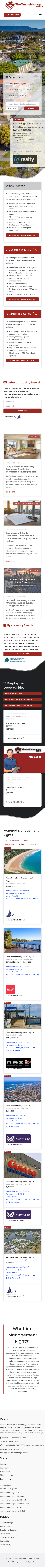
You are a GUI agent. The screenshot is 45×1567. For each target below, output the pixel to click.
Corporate (32, 844)
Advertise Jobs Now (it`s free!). (18, 700)
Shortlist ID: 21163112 (15, 1069)
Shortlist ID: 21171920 (15, 738)
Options (10, 108)
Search (30, 108)
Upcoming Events (18, 625)
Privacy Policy (5, 1545)
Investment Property (8, 1489)
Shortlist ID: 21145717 (15, 920)
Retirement (9, 844)
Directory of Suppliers (8, 1530)
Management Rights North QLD (12, 1511)
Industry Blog (5, 1526)
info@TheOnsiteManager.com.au (15, 1452)
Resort (25, 841)
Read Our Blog (6, 1475)
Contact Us (4, 1541)
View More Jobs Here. (14, 694)
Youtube (4, 1464)
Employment (5, 1534)
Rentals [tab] (29, 89)
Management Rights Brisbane (12, 1496)
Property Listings (6, 1522)
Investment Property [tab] (16, 95)
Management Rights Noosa (11, 1507)
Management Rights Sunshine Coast (14, 1503)
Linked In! (4, 1468)
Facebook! (5, 1471)
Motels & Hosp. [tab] (13, 89)
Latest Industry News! (21, 382)
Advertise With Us (7, 1537)
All (6, 841)
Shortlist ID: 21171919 (15, 802)
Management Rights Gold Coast (13, 1500)
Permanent (15, 841)
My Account (12, 15)
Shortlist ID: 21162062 (15, 1145)
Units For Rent (5, 1485)
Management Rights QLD (10, 1492)
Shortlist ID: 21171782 (15, 996)
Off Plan (21, 844)
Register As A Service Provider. (18, 706)
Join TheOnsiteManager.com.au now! (21, 235)
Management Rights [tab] (15, 83)
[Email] (22, 406)
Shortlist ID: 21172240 (15, 1221)
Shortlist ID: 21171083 (15, 1296)
